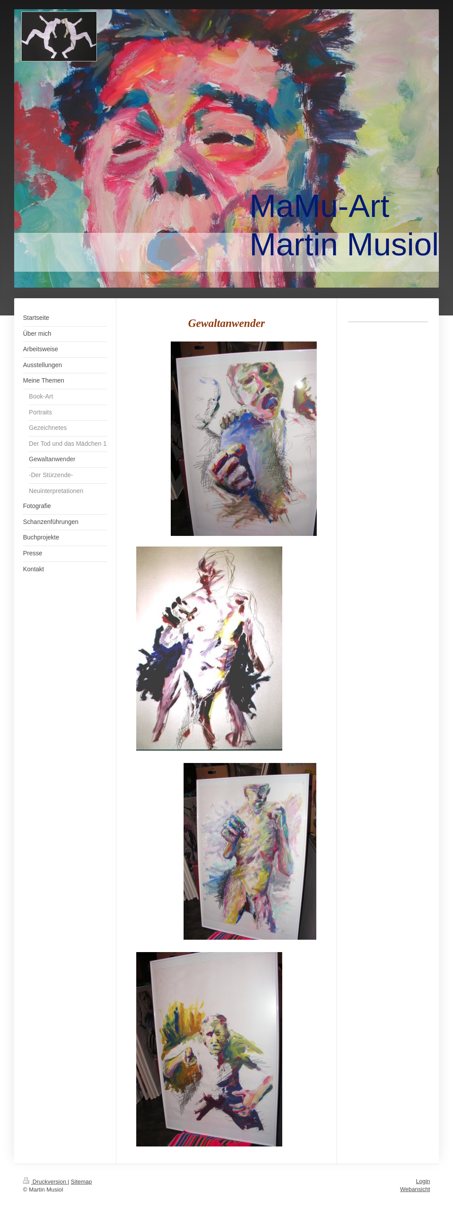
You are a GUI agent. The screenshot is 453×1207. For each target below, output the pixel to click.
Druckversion (45, 1181)
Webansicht (415, 1189)
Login (423, 1181)
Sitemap (81, 1181)
